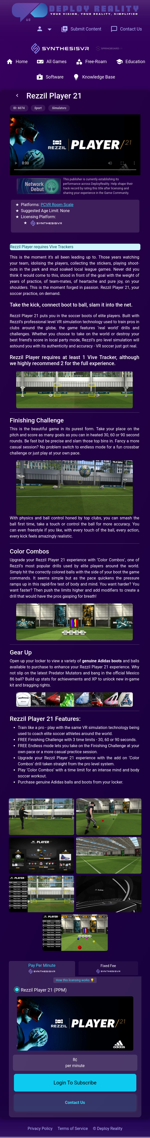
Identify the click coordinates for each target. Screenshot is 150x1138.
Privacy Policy (40, 1128)
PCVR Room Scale (57, 204)
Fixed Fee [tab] (108, 969)
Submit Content (81, 29)
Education (130, 61)
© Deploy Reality (107, 1128)
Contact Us (126, 29)
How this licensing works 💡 (75, 980)
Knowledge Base (94, 77)
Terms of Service (73, 1128)
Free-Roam (91, 61)
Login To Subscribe (75, 1083)
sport (38, 108)
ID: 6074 (19, 108)
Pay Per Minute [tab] (41, 968)
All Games (52, 61)
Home (17, 61)
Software (49, 77)
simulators (59, 108)
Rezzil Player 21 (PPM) (44, 990)
